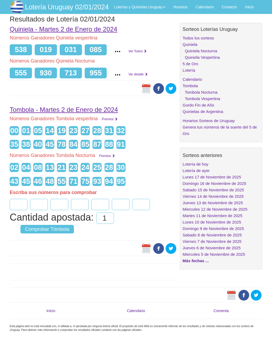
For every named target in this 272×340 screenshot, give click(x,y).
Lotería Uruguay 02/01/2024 (67, 7)
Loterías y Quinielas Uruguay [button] (139, 7)
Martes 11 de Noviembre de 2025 (212, 215)
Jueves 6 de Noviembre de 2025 (211, 248)
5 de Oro (190, 63)
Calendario (205, 7)
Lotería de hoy (195, 164)
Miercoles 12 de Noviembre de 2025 (214, 209)
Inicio (249, 7)
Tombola (190, 85)
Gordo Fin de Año (198, 105)
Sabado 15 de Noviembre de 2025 (213, 190)
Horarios (180, 7)
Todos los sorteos (198, 38)
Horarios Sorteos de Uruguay (208, 120)
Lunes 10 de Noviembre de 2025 (211, 222)
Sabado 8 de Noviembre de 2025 (212, 235)
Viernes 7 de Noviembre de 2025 (211, 241)
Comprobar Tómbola (47, 229)
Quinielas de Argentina (202, 111)
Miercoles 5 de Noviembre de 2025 (213, 254)
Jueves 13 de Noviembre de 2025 (212, 202)
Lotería (188, 70)
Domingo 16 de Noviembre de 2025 (214, 183)
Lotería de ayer (196, 170)
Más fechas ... (195, 260)
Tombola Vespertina (201, 98)
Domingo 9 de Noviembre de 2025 (213, 228)
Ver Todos (137, 51)
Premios (110, 119)
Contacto (229, 7)
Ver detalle (138, 74)
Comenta (221, 311)
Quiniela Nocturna (199, 51)
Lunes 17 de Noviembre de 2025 (211, 177)
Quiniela (189, 44)
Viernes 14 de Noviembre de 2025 (213, 196)
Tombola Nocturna (199, 92)
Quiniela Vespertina (201, 57)
